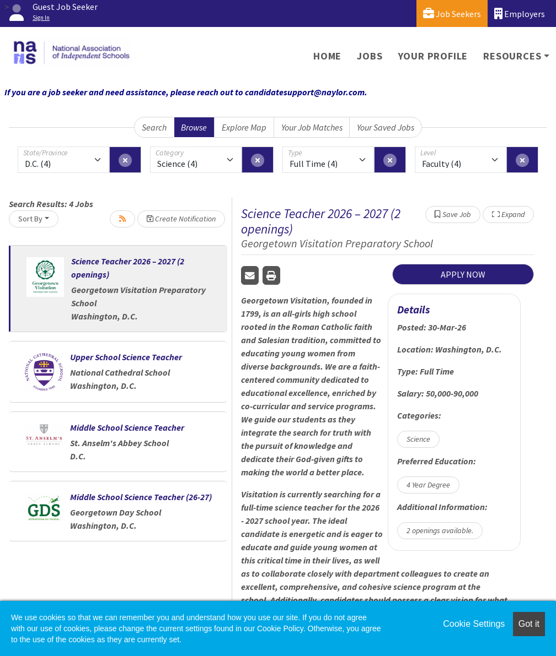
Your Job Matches (312, 127)
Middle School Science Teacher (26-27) (141, 496)
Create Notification (181, 219)
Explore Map (244, 127)
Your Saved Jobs (385, 127)
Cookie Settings (474, 623)
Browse (194, 127)
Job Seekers (452, 13)
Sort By (30, 219)
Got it (528, 623)
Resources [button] (512, 56)
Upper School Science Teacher (126, 356)
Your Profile (433, 56)
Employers (519, 13)
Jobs (369, 56)
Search (154, 127)
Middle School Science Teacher (127, 427)
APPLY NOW (463, 274)
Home (327, 56)
